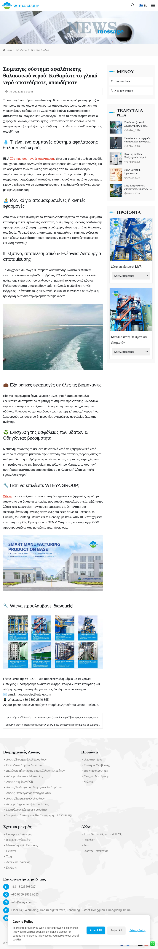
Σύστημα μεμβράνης (95, 766)
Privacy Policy (138, 930)
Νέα (85, 846)
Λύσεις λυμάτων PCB (18, 783)
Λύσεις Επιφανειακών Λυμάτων (23, 799)
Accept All (96, 930)
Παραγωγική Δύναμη (17, 835)
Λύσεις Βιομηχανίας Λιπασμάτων (25, 760)
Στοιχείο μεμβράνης (95, 777)
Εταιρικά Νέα (120, 81)
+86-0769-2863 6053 (25, 895)
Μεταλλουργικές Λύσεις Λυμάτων (25, 811)
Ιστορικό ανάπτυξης (17, 841)
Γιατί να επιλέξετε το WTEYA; (101, 835)
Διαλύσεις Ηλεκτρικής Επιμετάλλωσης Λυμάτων (34, 772)
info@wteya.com (22, 903)
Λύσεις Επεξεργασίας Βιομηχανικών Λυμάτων (32, 788)
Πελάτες (9, 852)
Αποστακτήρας (91, 760)
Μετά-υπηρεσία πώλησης (20, 846)
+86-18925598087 (23, 888)
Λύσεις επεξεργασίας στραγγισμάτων (27, 794)
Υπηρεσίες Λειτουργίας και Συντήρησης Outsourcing (37, 816)
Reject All (116, 930)
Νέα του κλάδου (40, 49)
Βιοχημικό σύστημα (94, 772)
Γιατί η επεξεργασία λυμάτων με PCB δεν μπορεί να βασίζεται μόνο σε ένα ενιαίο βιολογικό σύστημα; (69, 725)
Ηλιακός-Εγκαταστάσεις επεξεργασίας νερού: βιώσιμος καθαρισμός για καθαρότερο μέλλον (70, 718)
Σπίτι (9, 49)
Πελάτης (10, 869)
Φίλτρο (87, 783)
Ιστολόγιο (21, 49)
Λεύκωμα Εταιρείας (16, 863)
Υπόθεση (88, 841)
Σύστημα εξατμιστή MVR (126, 267)
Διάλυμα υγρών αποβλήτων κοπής (26, 805)
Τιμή (7, 857)
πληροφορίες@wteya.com (34, 694)
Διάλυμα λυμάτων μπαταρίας (23, 777)
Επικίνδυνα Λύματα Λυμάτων (22, 766)
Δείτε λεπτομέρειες (131, 277)
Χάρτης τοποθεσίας (94, 852)
